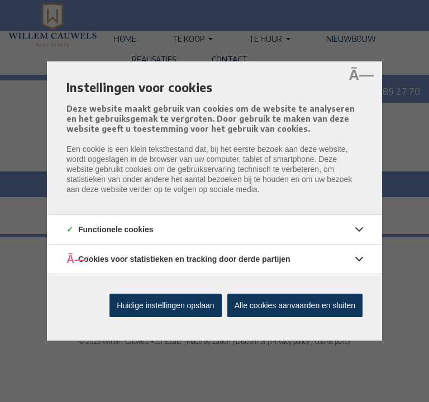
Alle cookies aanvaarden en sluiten (295, 305)
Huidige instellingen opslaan (165, 305)
